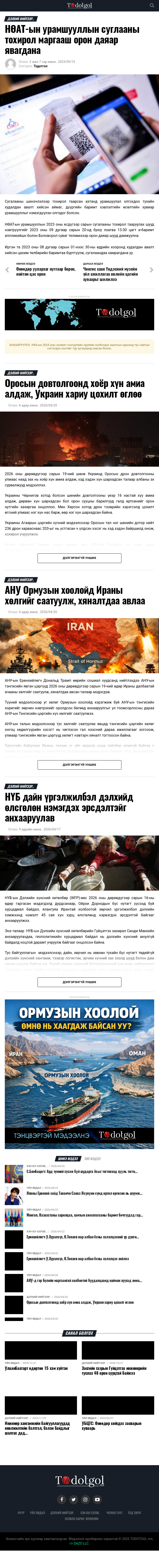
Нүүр (21, 1513)
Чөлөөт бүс (114, 1513)
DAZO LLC (79, 1544)
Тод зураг (134, 1513)
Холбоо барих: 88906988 (82, 1519)
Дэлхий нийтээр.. (62, 1513)
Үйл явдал (37, 1513)
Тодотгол (40, 66)
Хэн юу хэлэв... (90, 1513)
